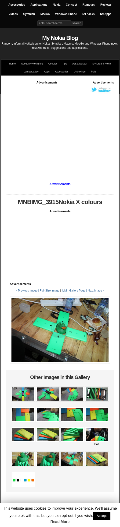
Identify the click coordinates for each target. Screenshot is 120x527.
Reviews (106, 4)
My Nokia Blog (60, 38)
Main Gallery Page (73, 290)
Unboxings (80, 71)
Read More (60, 522)
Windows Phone (66, 14)
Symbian (29, 14)
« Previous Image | (28, 290)
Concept (71, 4)
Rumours (89, 4)
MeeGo (45, 14)
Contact (52, 63)
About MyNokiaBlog (32, 63)
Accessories (16, 4)
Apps (47, 71)
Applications (38, 4)
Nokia (56, 4)
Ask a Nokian (79, 63)
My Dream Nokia (101, 63)
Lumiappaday (31, 71)
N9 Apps (105, 14)
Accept (102, 516)
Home (12, 63)
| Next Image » (95, 290)
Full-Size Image (49, 290)
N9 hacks (88, 14)
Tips (64, 63)
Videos (13, 14)
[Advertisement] (44, 129)
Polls (93, 71)
